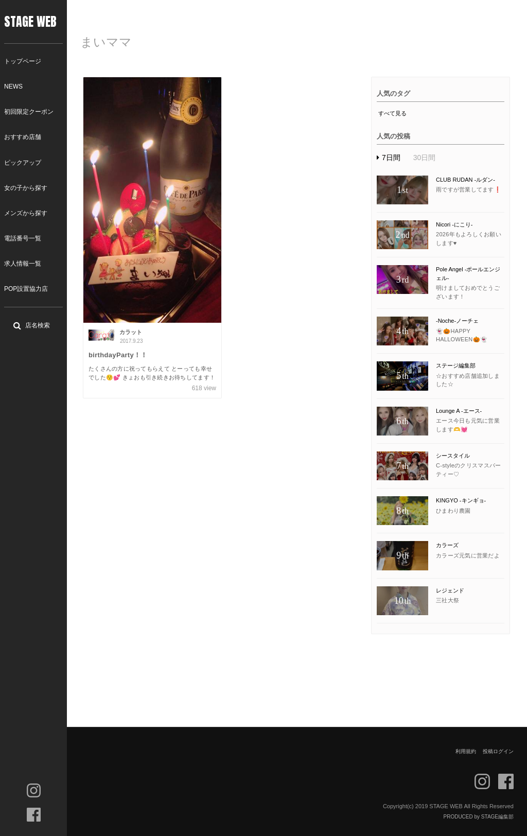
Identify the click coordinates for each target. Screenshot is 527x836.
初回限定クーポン (29, 111)
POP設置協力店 (26, 288)
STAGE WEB (30, 21)
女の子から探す (25, 187)
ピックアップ (22, 162)
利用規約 (465, 751)
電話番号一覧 (22, 238)
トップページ (22, 61)
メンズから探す (25, 213)
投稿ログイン (498, 751)
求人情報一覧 (22, 263)
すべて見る (392, 113)
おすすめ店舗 (22, 137)
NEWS (13, 86)
